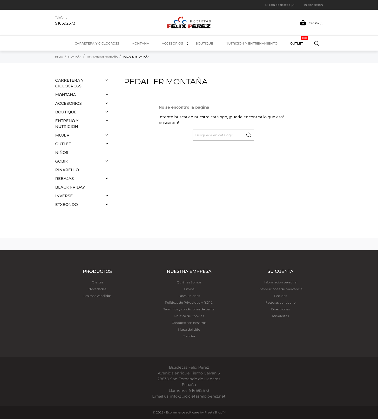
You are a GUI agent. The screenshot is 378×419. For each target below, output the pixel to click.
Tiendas (189, 336)
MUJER (62, 135)
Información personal (280, 282)
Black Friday (70, 187)
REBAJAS (64, 178)
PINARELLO (67, 170)
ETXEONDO (66, 204)
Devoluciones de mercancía (281, 289)
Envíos (189, 289)
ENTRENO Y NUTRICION (66, 123)
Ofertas (97, 282)
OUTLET (299, 40)
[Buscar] (316, 43)
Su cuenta (280, 271)
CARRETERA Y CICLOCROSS (69, 83)
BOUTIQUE (66, 112)
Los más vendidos (97, 296)
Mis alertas (280, 316)
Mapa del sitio (189, 329)
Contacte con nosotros (189, 323)
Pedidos (280, 296)
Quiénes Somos (189, 282)
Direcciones (280, 309)
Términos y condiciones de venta (189, 309)
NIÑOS (61, 152)
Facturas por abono (280, 302)
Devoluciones (189, 296)
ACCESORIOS (68, 103)
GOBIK (61, 161)
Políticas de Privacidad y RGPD (189, 302)
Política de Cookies (189, 316)
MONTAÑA (65, 94)
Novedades (97, 289)
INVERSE (64, 196)
